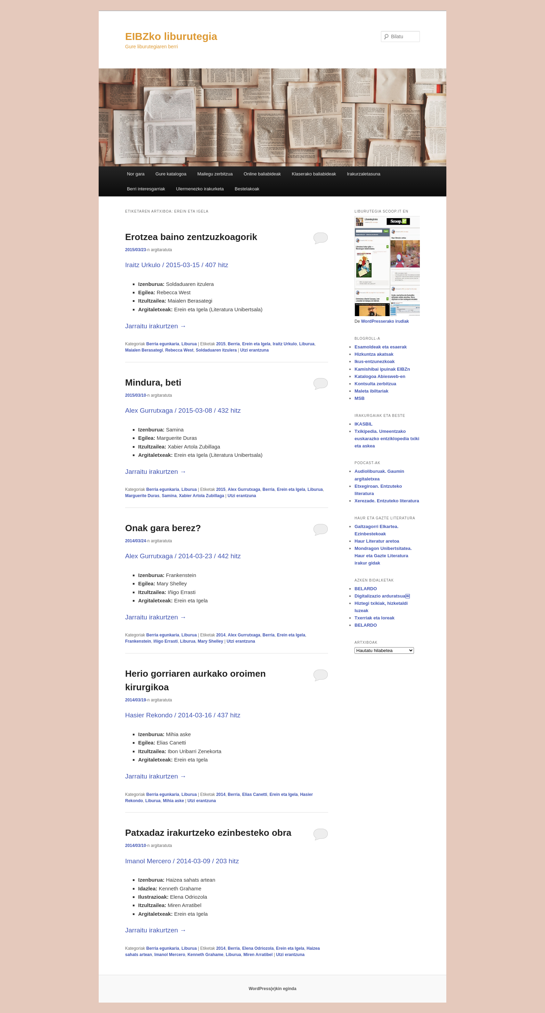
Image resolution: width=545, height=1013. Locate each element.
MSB (360, 398)
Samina (169, 495)
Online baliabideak (262, 173)
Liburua (189, 343)
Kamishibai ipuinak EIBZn (382, 369)
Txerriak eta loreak (374, 617)
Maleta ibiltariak (372, 391)
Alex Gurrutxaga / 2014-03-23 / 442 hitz (183, 556)
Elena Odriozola (258, 948)
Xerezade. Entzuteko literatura (387, 500)
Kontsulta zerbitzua (375, 383)
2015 (221, 343)
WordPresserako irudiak (385, 321)
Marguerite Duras (142, 495)
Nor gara (136, 173)
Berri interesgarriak (146, 188)
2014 (221, 635)
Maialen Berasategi (144, 350)
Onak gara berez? (163, 528)
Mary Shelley (210, 641)
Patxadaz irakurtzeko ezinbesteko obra (208, 832)
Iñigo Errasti (165, 641)
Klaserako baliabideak (314, 173)
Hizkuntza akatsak (374, 354)
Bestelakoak (247, 188)
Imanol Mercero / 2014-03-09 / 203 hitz (182, 861)
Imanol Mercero (169, 954)
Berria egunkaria (162, 343)
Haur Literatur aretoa (377, 541)
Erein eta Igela (256, 343)
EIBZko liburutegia (171, 36)
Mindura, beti (153, 382)
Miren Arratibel (257, 954)
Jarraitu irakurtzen (155, 326)
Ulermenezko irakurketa (200, 188)
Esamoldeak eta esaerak (381, 346)
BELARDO (366, 588)
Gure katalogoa (170, 173)
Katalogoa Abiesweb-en (380, 376)
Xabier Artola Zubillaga (201, 495)
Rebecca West (179, 350)
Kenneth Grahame (205, 954)
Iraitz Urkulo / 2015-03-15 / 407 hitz (176, 265)
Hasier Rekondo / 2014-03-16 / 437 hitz (183, 715)
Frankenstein (138, 641)
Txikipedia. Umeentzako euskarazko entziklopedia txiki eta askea (387, 438)
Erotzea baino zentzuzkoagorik (191, 237)
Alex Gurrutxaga (244, 489)
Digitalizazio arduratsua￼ (382, 596)
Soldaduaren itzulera (216, 350)
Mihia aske (173, 800)
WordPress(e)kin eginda (272, 988)
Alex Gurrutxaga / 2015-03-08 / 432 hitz (183, 410)
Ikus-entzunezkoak (375, 361)
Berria (234, 343)
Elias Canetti (254, 794)
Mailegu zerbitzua (215, 173)
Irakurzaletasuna (363, 173)
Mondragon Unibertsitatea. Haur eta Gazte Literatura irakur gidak (383, 556)
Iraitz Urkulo (285, 343)
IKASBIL (364, 424)
